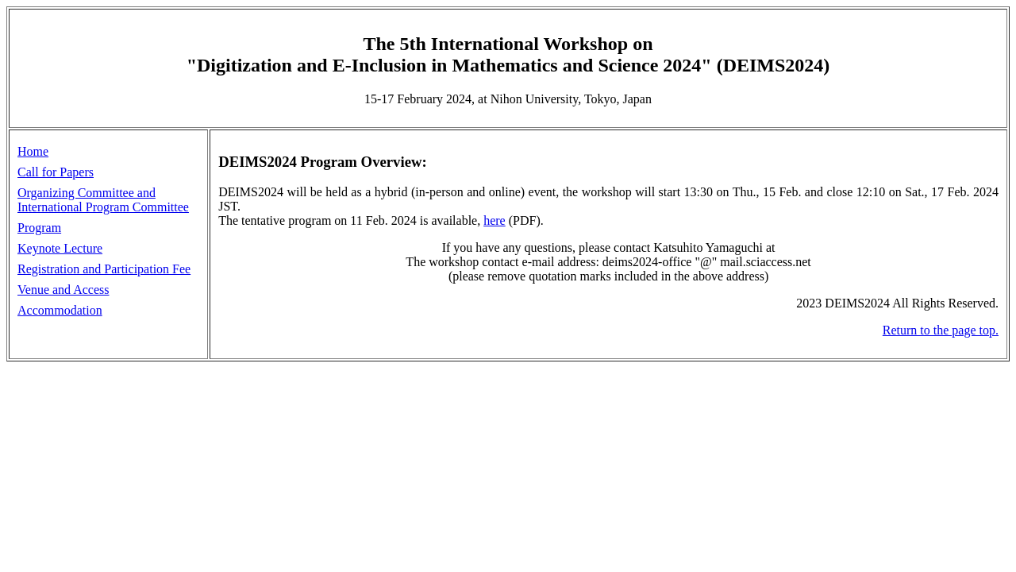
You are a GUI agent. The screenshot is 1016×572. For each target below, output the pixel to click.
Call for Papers (55, 172)
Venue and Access (63, 289)
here (494, 220)
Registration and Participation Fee (103, 269)
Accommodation (59, 310)
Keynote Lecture (59, 248)
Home (32, 151)
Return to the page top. (941, 330)
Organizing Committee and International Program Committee (103, 200)
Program (39, 227)
